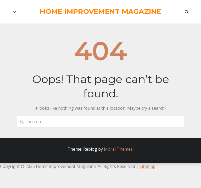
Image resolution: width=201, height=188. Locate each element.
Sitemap (147, 166)
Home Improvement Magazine (100, 11)
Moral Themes (118, 149)
